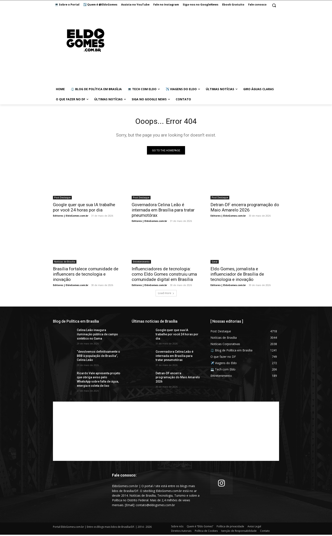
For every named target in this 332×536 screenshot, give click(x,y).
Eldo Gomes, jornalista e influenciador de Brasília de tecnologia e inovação (237, 275)
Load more (166, 294)
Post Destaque (62, 198)
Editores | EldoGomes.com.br (70, 216)
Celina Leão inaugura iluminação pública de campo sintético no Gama (97, 335)
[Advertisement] (193, 44)
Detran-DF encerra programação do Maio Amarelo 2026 (244, 208)
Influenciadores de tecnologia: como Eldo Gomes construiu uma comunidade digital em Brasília (164, 275)
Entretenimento (141, 262)
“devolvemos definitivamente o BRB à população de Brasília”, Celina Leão (98, 357)
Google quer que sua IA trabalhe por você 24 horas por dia (84, 208)
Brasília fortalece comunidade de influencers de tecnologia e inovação (85, 275)
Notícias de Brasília (64, 262)
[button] (274, 5)
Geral (214, 262)
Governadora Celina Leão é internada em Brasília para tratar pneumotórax (163, 211)
